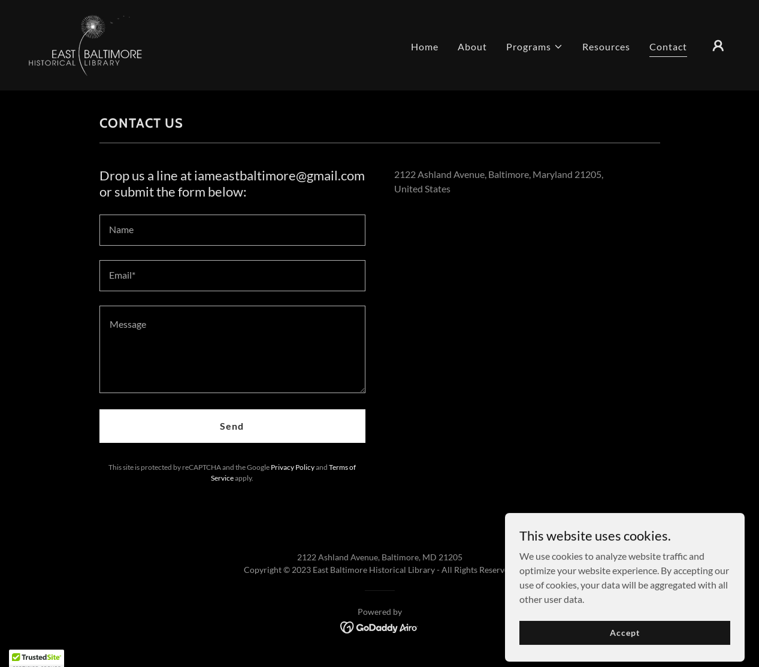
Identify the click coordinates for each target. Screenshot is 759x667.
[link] (85, 44)
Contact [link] (668, 46)
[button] (534, 47)
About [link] (472, 46)
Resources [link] (606, 46)
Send (232, 425)
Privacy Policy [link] (293, 467)
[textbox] (232, 230)
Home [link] (425, 46)
